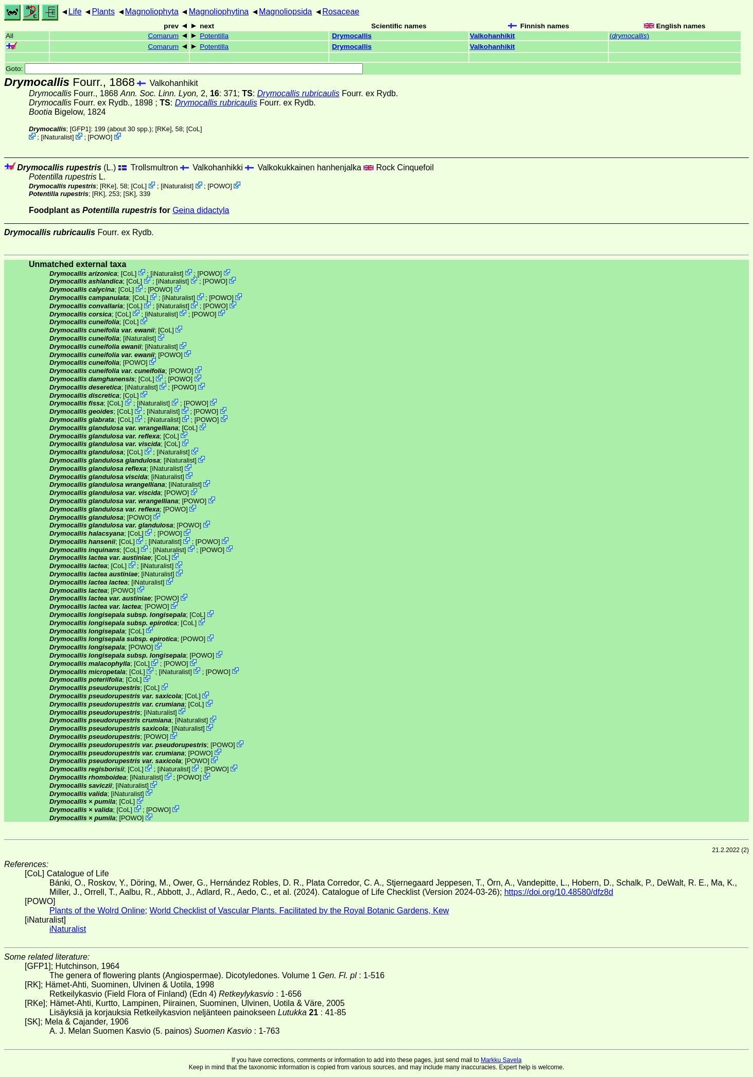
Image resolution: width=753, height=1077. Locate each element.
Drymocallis (352, 36)
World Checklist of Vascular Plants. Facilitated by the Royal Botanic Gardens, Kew (299, 910)
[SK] (130, 194)
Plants (103, 11)
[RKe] (163, 129)
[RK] (98, 194)
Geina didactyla (200, 210)
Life (75, 11)
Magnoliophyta (152, 11)
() (629, 36)
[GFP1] (80, 129)
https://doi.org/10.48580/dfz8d (559, 892)
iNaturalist (57, 137)
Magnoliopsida (285, 11)
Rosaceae (340, 11)
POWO (100, 137)
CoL (194, 129)
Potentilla (214, 36)
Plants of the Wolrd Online (97, 910)
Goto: (184, 69)
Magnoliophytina (219, 11)
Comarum (163, 36)
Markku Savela (501, 1060)
